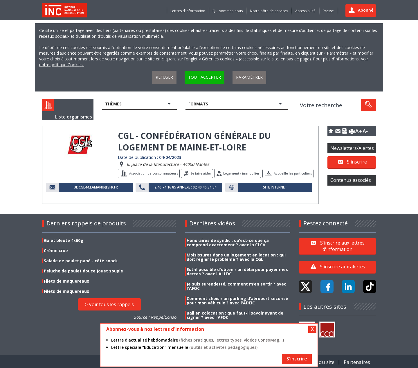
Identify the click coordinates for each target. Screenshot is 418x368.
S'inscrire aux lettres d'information (342, 245)
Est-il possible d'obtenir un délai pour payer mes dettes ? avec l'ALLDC (237, 272)
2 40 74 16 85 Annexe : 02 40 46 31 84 (185, 187)
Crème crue (56, 250)
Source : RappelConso (155, 317)
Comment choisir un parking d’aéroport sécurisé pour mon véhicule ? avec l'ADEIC (237, 301)
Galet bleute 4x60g (63, 240)
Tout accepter (204, 77)
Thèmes (113, 104)
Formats (198, 104)
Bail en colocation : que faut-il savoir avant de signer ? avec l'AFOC (235, 315)
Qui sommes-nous (227, 10)
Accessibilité (305, 10)
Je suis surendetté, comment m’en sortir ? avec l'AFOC (236, 286)
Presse (328, 10)
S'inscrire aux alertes (342, 266)
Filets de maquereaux (66, 281)
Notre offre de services (269, 10)
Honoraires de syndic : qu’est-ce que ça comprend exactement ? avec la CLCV (228, 242)
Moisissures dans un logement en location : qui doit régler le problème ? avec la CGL (236, 257)
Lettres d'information (187, 10)
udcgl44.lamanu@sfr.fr (96, 187)
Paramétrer (249, 77)
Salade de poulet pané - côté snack (81, 260)
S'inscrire (357, 162)
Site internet (275, 187)
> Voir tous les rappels (109, 304)
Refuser (164, 77)
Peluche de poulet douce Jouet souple (83, 271)
